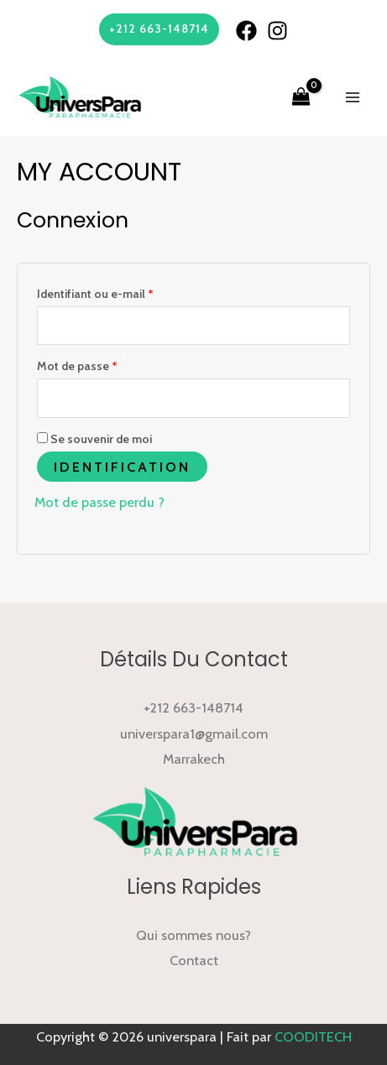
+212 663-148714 (193, 707)
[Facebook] (246, 30)
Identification (122, 466)
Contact (194, 960)
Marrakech (194, 758)
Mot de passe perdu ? (99, 501)
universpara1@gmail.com (194, 733)
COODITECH (313, 1036)
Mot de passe (77, 366)
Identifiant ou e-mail (95, 293)
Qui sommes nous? (193, 935)
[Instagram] (277, 30)
